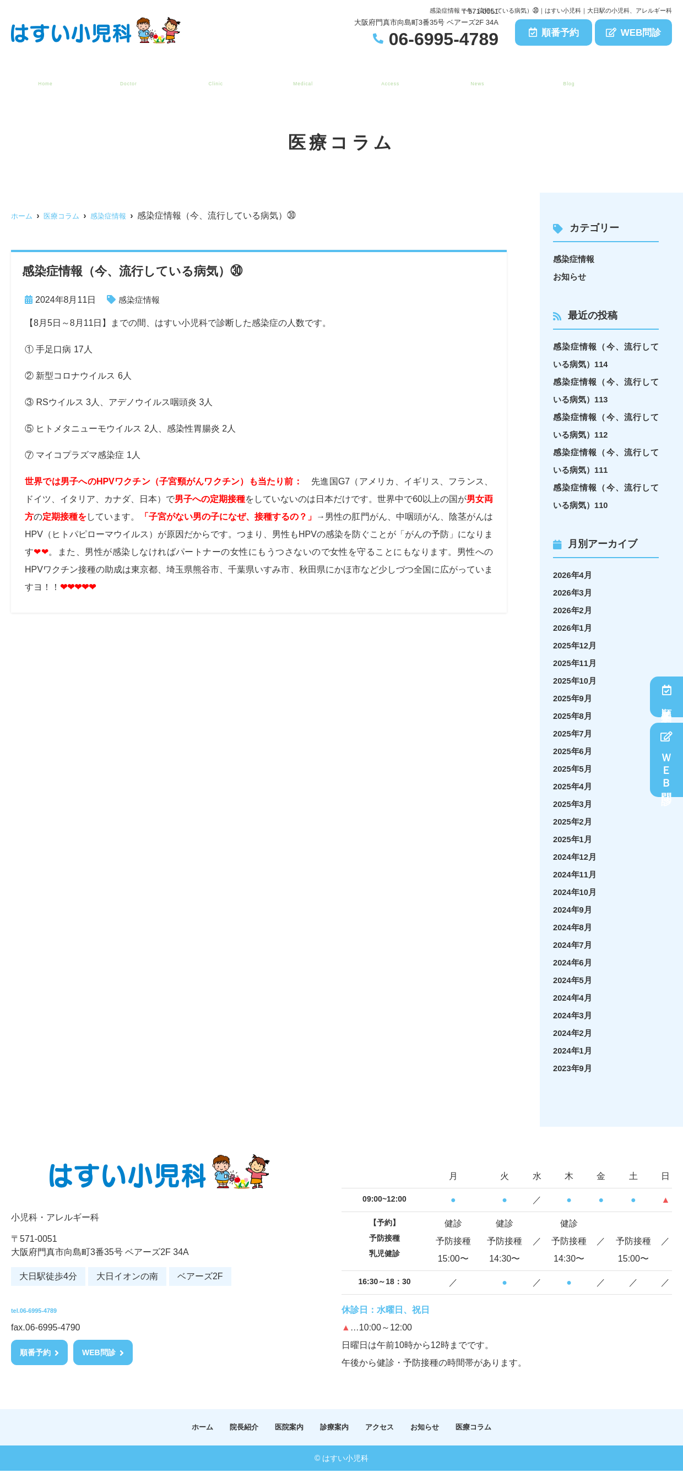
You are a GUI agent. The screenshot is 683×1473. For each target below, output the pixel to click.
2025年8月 (574, 716)
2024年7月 (574, 945)
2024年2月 (574, 1033)
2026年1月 (574, 627)
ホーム (42, 77)
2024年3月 (574, 1015)
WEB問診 (634, 33)
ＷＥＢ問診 (667, 760)
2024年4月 (574, 997)
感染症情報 (140, 299)
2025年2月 (574, 821)
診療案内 (299, 77)
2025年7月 (574, 733)
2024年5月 (574, 980)
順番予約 (554, 33)
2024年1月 (574, 1050)
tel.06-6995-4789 (83, 1306)
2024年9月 (574, 909)
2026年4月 (574, 575)
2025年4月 (574, 786)
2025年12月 (576, 645)
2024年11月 (576, 874)
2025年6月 (574, 751)
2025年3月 (574, 804)
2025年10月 (576, 680)
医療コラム (565, 77)
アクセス (386, 77)
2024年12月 (576, 856)
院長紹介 (124, 77)
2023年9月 (574, 1068)
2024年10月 (576, 892)
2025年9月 (574, 698)
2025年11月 (576, 663)
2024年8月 (574, 927)
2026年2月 (574, 610)
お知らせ (474, 77)
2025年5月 (574, 768)
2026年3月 (574, 592)
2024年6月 (574, 962)
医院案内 (212, 77)
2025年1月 (574, 839)
